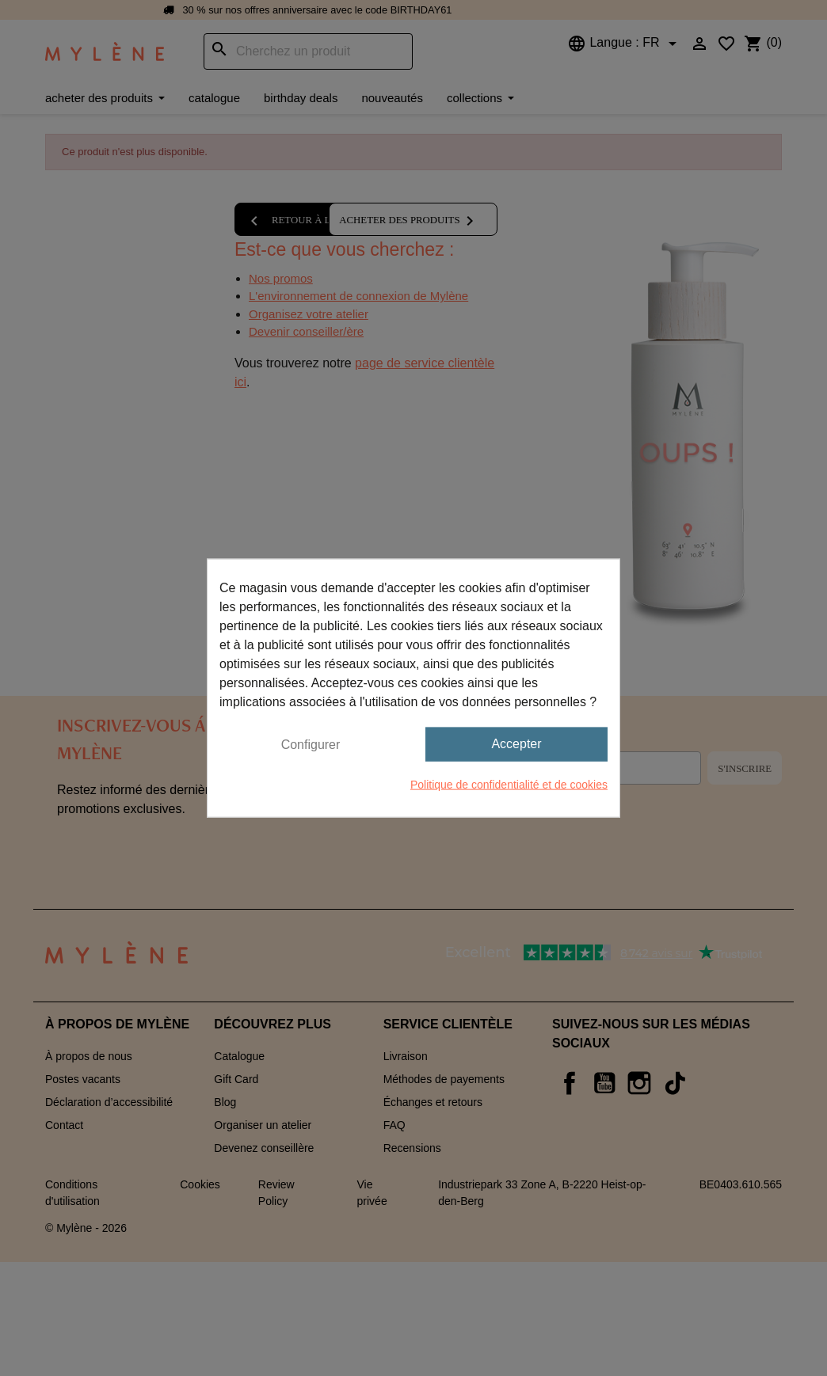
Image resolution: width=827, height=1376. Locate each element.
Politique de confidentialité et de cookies (509, 783)
